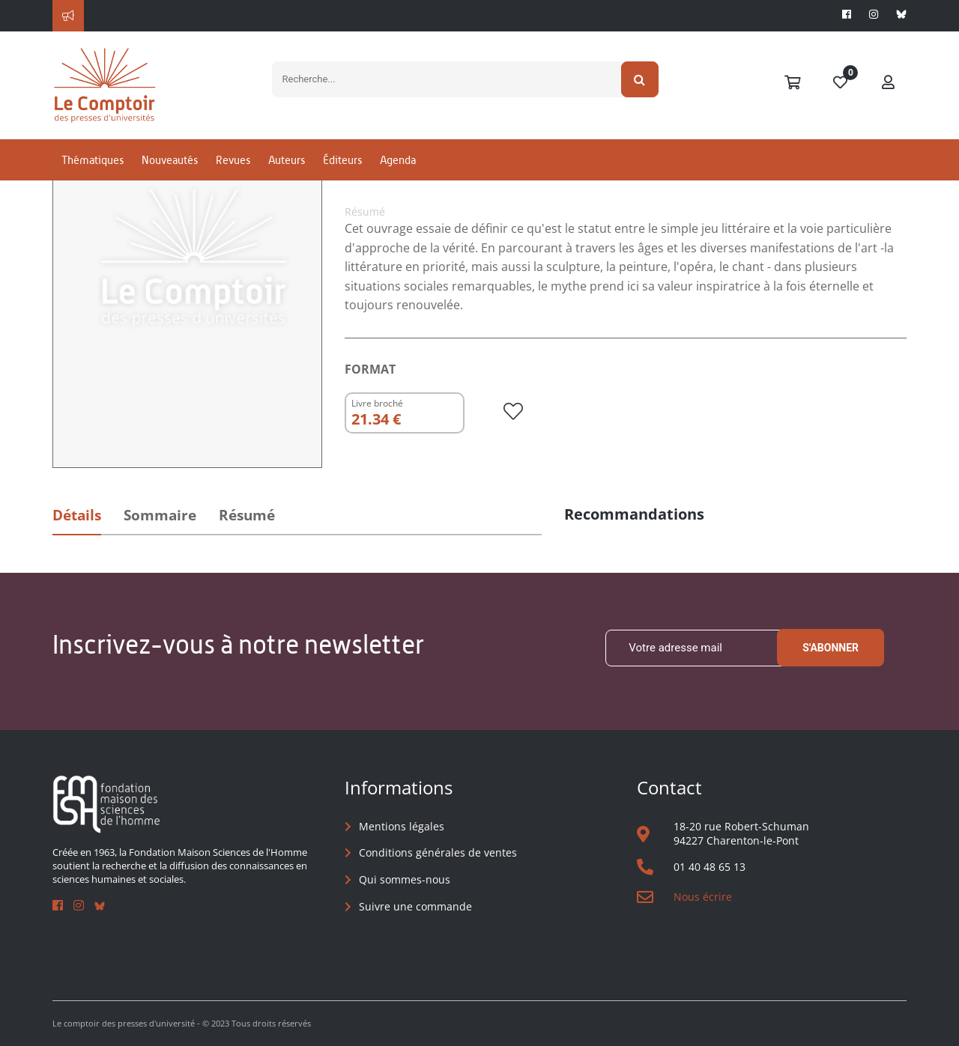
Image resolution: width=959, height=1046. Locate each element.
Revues (233, 159)
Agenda (398, 159)
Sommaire (160, 515)
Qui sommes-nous (404, 879)
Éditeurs (342, 159)
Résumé (247, 515)
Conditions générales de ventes (438, 852)
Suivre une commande (415, 906)
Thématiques (92, 159)
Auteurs (286, 159)
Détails (76, 515)
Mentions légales (401, 826)
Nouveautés (170, 159)
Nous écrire (703, 897)
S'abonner (830, 648)
